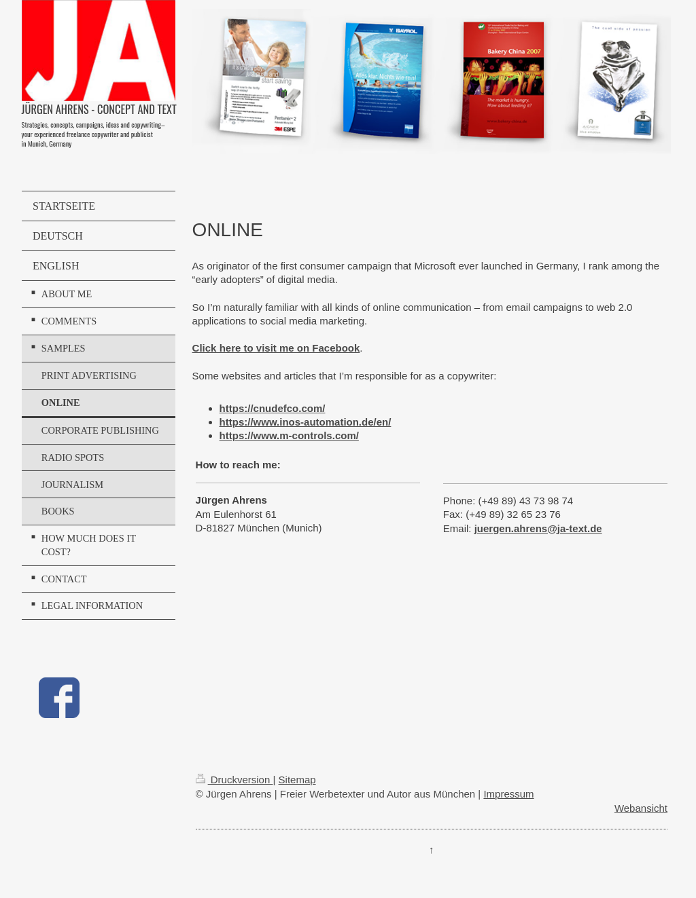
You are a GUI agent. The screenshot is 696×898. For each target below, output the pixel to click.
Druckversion (234, 779)
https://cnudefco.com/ (273, 408)
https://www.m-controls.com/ (289, 435)
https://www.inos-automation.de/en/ (306, 422)
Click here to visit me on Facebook (276, 348)
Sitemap (297, 779)
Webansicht (640, 808)
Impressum (508, 794)
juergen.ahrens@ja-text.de (538, 528)
